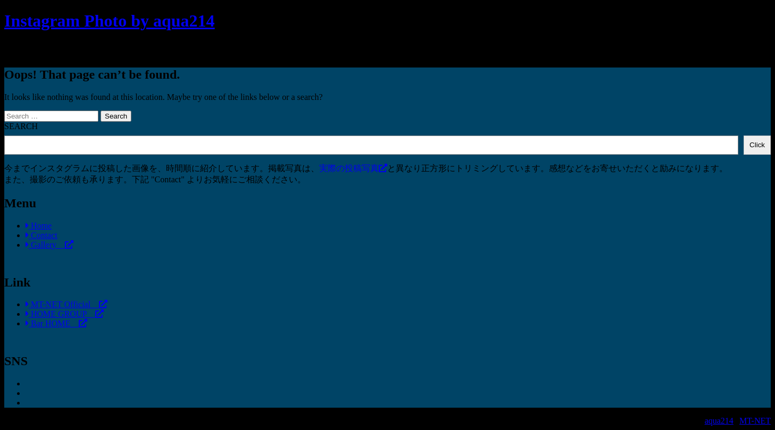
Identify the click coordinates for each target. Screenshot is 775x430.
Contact (41, 235)
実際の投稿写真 (353, 168)
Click (757, 145)
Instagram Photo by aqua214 (109, 20)
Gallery (49, 244)
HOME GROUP (65, 313)
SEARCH (21, 126)
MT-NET (755, 420)
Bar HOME (56, 323)
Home (39, 225)
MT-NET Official (66, 304)
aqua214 (719, 420)
